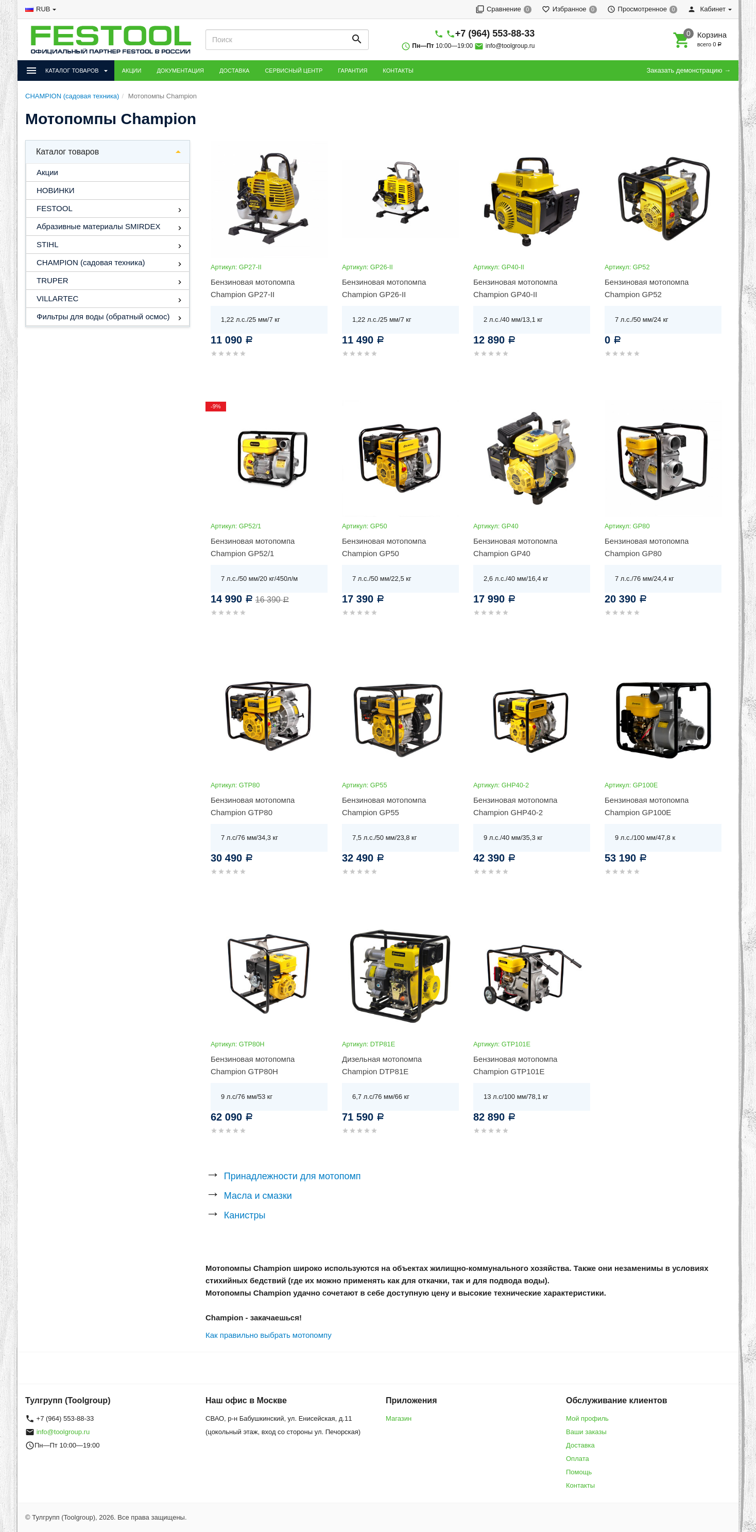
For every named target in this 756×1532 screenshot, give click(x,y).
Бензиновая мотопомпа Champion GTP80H (253, 1065)
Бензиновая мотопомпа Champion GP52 (647, 288)
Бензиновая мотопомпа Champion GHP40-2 (515, 806)
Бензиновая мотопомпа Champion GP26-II (384, 288)
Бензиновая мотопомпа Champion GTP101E (515, 1065)
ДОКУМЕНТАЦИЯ (180, 70)
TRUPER (52, 280)
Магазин (398, 1418)
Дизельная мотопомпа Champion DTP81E (382, 1065)
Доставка (580, 1445)
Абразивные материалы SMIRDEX (98, 226)
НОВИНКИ (56, 190)
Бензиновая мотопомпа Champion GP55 (384, 806)
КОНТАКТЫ (398, 70)
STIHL (48, 244)
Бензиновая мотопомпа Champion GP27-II (253, 288)
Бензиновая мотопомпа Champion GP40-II (515, 288)
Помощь (579, 1472)
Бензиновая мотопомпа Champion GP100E (647, 806)
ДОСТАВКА (234, 70)
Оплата (577, 1458)
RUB (43, 9)
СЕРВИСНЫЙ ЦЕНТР (293, 70)
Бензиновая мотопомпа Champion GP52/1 (253, 547)
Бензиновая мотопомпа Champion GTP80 (253, 806)
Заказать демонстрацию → (688, 70)
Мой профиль (587, 1418)
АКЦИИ (132, 70)
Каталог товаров (67, 151)
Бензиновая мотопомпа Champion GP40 (515, 547)
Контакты (580, 1485)
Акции (47, 172)
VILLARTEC (57, 298)
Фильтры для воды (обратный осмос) (103, 316)
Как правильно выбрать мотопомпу (268, 1335)
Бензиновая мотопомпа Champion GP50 (384, 547)
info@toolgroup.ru (510, 45)
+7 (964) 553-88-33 (495, 33)
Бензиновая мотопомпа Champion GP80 (647, 547)
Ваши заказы (586, 1432)
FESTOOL (55, 208)
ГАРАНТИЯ (352, 70)
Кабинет (707, 9)
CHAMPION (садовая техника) (91, 262)
